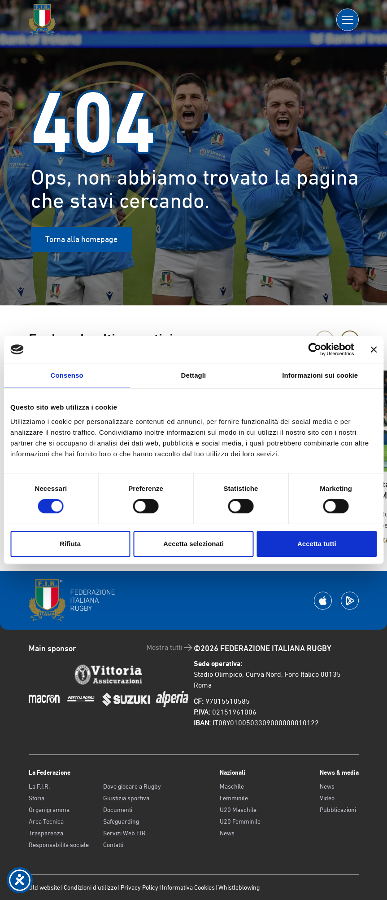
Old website (44, 887)
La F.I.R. (39, 786)
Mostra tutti (170, 647)
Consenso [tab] (67, 375)
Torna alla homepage (81, 239)
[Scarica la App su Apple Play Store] (323, 600)
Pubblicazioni (338, 809)
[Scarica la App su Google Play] (350, 600)
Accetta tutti (316, 543)
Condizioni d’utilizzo (90, 887)
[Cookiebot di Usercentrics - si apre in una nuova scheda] (314, 349)
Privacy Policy (139, 887)
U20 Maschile (238, 809)
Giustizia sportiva (126, 798)
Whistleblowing (239, 887)
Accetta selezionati (193, 543)
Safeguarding (121, 821)
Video (327, 798)
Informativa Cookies (188, 887)
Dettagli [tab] (193, 375)
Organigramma (49, 809)
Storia (36, 798)
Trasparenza (46, 833)
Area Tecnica (46, 821)
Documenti (117, 809)
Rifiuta (70, 543)
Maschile (232, 786)
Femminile (234, 798)
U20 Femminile (240, 821)
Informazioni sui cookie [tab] (320, 375)
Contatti (113, 844)
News (227, 833)
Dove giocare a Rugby (132, 786)
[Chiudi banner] (373, 349)
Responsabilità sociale (59, 844)
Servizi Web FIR (124, 833)
